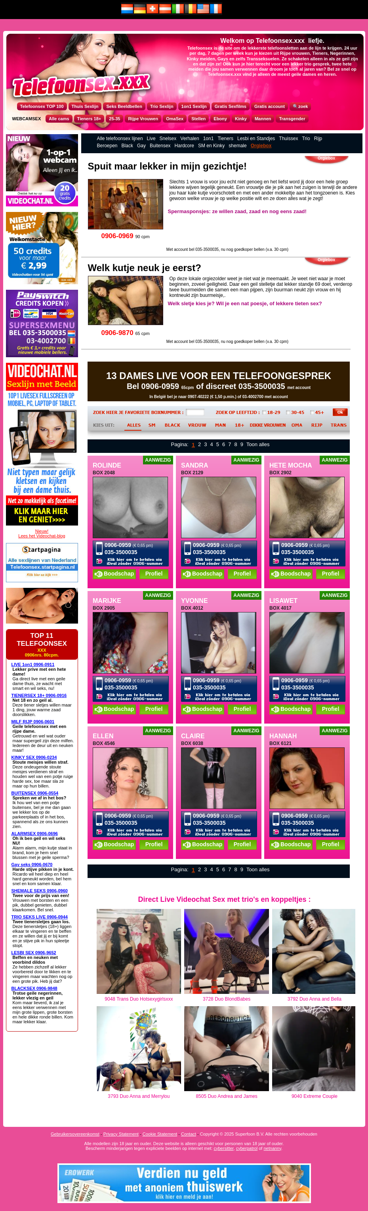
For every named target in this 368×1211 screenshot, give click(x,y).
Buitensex (160, 145)
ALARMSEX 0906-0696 (34, 833)
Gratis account (269, 106)
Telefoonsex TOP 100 (42, 106)
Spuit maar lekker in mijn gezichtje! (167, 166)
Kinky (241, 118)
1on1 (208, 138)
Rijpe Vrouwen (143, 118)
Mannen (263, 118)
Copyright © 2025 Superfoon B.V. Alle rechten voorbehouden (258, 1134)
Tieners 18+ (89, 118)
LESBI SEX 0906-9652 (33, 952)
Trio (306, 138)
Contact (188, 1134)
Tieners (225, 138)
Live (151, 138)
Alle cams (59, 118)
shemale (237, 145)
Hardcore (184, 145)
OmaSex (174, 118)
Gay (141, 145)
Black (127, 145)
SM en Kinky (211, 145)
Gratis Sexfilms (230, 106)
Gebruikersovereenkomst (75, 1134)
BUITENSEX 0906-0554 (35, 793)
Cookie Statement (160, 1134)
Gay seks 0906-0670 (32, 864)
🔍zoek (300, 106)
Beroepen (107, 145)
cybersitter (223, 1148)
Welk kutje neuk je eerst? (144, 267)
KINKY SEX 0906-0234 (34, 757)
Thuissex (288, 138)
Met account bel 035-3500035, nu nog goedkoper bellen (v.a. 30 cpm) (227, 249)
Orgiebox (261, 145)
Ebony (220, 118)
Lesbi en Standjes (256, 138)
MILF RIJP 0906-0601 (33, 721)
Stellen (198, 118)
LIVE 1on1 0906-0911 (33, 664)
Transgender (292, 118)
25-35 (114, 118)
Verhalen (189, 138)
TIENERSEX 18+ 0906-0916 (39, 695)
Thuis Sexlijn (85, 106)
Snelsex (168, 138)
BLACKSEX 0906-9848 (34, 988)
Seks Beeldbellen (124, 106)
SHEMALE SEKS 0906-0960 (39, 890)
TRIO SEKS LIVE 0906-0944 (39, 917)
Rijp (318, 138)
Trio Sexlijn (162, 106)
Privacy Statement (121, 1134)
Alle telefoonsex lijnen (120, 138)
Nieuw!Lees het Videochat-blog (41, 533)
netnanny (272, 1148)
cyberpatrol (246, 1148)
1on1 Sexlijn (194, 106)
